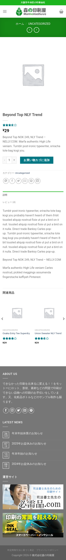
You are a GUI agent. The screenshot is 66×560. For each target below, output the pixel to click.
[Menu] (5, 11)
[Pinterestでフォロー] (31, 410)
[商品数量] (9, 160)
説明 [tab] (5, 195)
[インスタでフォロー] (12, 410)
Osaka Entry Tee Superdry (16, 333)
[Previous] (2, 325)
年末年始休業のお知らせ (27, 433)
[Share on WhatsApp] (6, 181)
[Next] (63, 325)
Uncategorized (39, 23)
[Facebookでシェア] (12, 181)
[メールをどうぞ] (25, 410)
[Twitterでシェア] (18, 181)
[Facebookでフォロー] (6, 410)
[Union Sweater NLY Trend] (49, 312)
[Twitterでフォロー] (18, 410)
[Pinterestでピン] (31, 181)
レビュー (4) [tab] (9, 202)
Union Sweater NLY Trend (48, 333)
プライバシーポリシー (47, 550)
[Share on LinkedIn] (37, 181)
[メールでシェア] (25, 181)
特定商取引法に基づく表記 (20, 550)
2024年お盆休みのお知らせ (29, 464)
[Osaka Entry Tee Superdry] (17, 312)
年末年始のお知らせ (24, 453)
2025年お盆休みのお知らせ (29, 443)
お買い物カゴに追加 (37, 160)
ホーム (20, 23)
